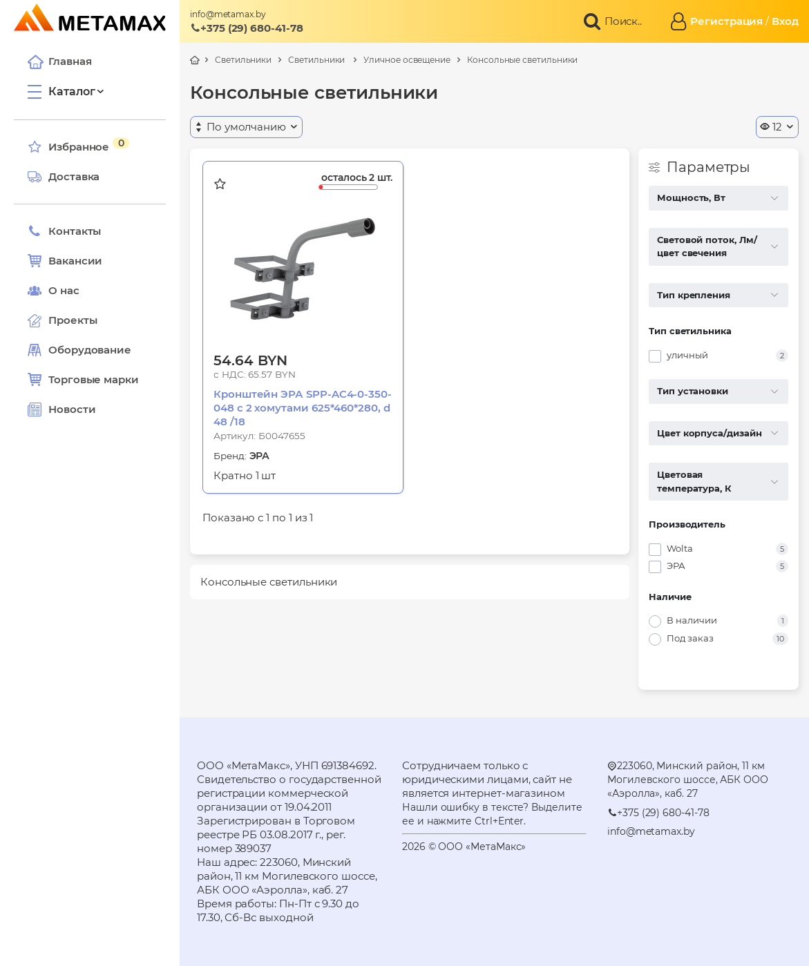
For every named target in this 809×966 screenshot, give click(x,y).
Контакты (64, 231)
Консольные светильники (522, 60)
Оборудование (89, 349)
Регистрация (726, 21)
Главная (59, 61)
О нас (53, 291)
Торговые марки (83, 380)
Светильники (243, 60)
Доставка (63, 177)
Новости (61, 409)
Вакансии (65, 261)
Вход (785, 21)
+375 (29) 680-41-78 (246, 28)
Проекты (72, 320)
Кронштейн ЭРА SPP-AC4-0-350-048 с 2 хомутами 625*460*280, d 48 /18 (302, 407)
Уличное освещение (406, 60)
